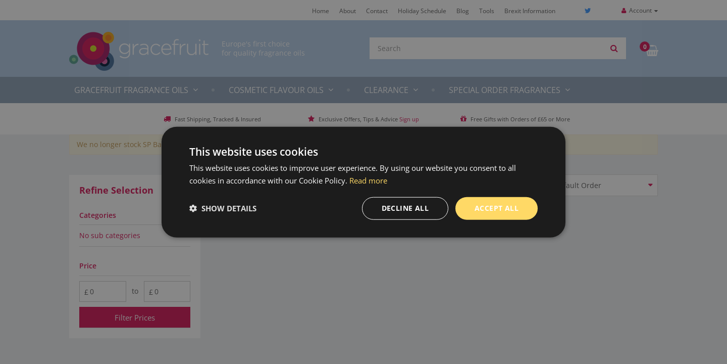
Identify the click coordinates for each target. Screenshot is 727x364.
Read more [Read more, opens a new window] (368, 180)
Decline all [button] (405, 208)
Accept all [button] (496, 208)
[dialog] (363, 182)
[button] (222, 208)
